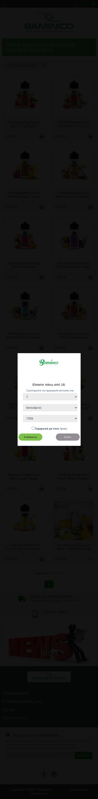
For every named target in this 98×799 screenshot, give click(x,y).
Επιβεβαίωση (30, 437)
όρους (63, 428)
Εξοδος (67, 437)
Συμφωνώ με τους (47, 428)
